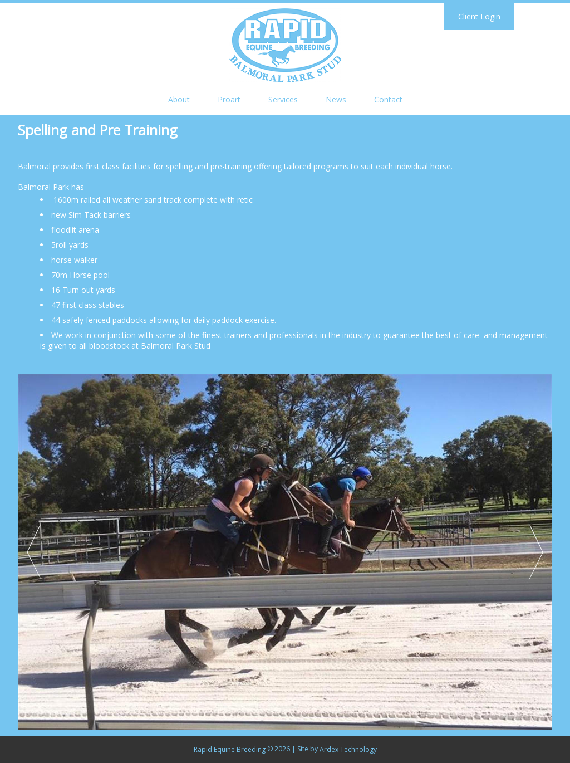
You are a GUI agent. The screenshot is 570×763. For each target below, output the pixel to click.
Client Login (479, 16)
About (179, 99)
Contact (388, 99)
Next (536, 552)
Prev (34, 552)
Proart (229, 99)
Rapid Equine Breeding (230, 749)
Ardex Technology (348, 749)
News (336, 99)
